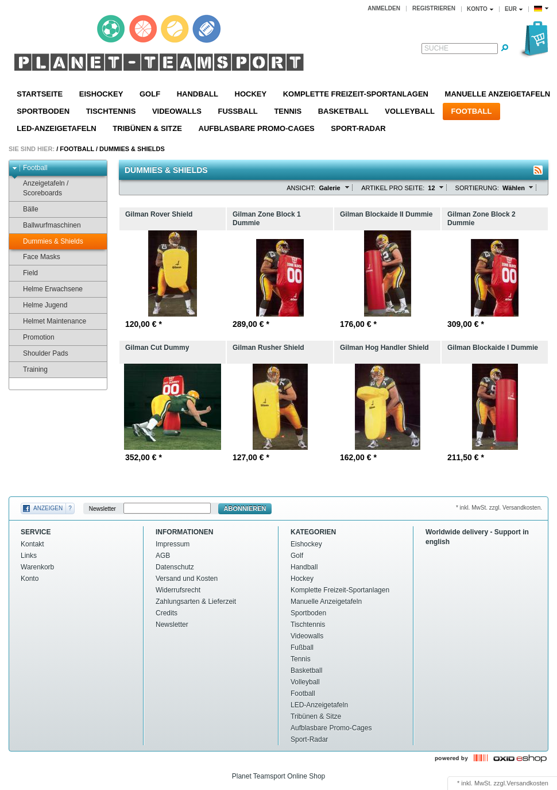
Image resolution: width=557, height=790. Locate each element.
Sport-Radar (358, 128)
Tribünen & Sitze (147, 128)
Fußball (237, 111)
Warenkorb (37, 567)
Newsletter (102, 509)
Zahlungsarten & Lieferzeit (196, 602)
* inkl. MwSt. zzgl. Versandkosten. (499, 507)
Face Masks (36, 257)
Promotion (33, 337)
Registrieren (433, 8)
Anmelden (384, 8)
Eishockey (101, 94)
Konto (29, 579)
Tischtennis (111, 111)
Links (29, 556)
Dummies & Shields (132, 148)
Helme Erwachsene (47, 289)
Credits (166, 613)
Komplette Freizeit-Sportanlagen (355, 94)
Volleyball (410, 111)
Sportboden (43, 111)
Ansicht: (301, 187)
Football (471, 111)
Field (25, 273)
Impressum (172, 544)
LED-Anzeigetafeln (56, 128)
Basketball (343, 111)
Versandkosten (527, 783)
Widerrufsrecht (178, 590)
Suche (436, 48)
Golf (150, 94)
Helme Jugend (39, 305)
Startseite (40, 94)
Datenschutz (175, 567)
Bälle (25, 209)
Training (30, 369)
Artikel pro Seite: (392, 187)
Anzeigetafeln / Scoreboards (40, 188)
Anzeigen (48, 508)
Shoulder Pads (40, 353)
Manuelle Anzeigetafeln (326, 602)
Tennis (287, 111)
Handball (197, 94)
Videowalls (177, 111)
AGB (163, 556)
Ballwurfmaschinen (46, 225)
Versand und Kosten (187, 579)
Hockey (251, 94)
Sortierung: (477, 187)
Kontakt (32, 544)
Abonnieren (245, 508)
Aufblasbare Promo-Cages (257, 128)
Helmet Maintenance (49, 321)
